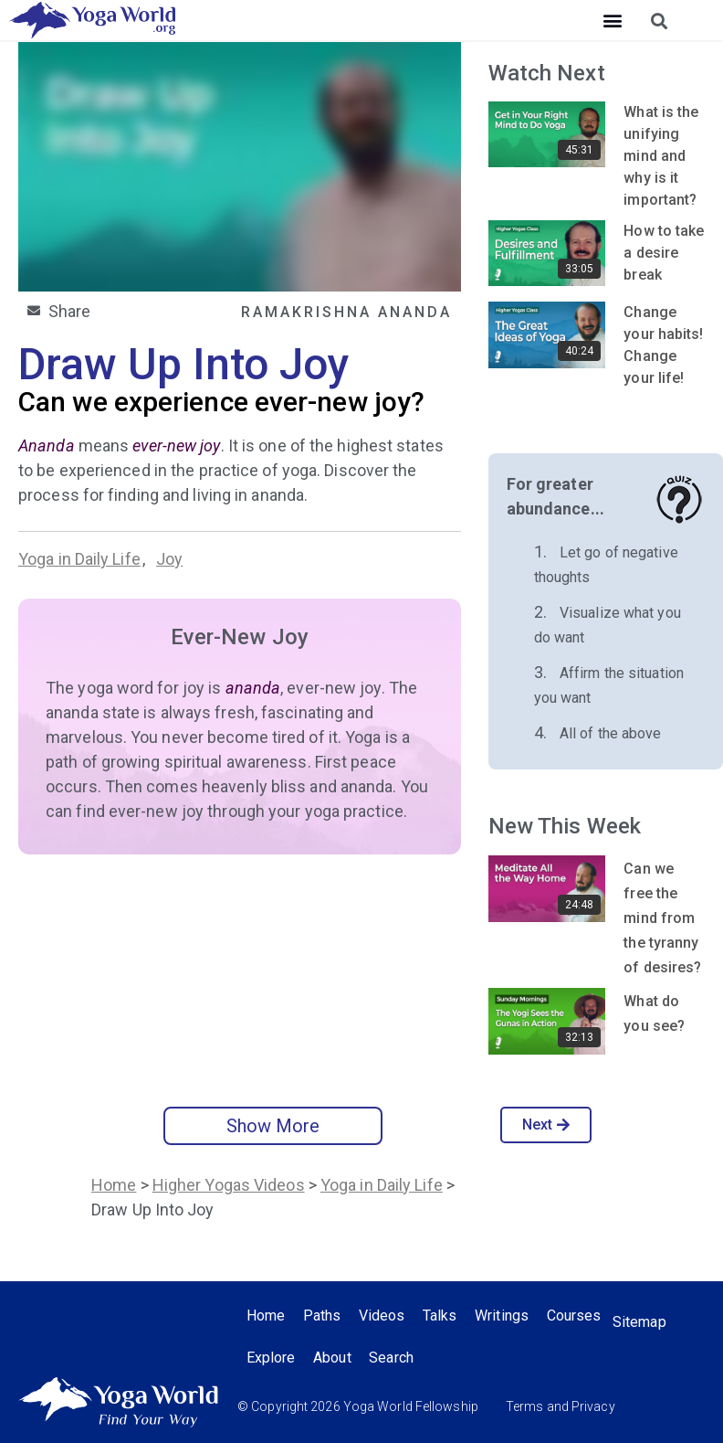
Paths (323, 1315)
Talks (441, 1315)
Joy (169, 558)
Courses (576, 1315)
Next (546, 1124)
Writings (503, 1315)
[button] (613, 20)
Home (113, 1184)
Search (392, 1357)
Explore (271, 1357)
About (333, 1357)
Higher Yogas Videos (228, 1184)
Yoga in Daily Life (79, 558)
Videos (383, 1315)
